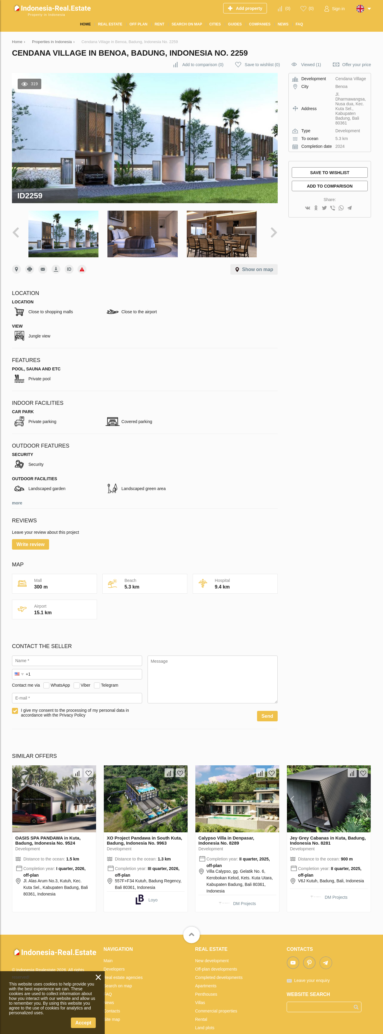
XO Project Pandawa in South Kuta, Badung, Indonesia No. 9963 (144, 828)
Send (267, 703)
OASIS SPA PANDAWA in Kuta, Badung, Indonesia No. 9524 (47, 828)
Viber (85, 672)
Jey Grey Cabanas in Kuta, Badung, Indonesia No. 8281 (328, 828)
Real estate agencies (123, 965)
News (109, 990)
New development (212, 948)
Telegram (109, 672)
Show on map (257, 257)
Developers (114, 956)
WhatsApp (60, 672)
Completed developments (219, 965)
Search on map (118, 973)
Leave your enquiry (312, 968)
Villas (200, 990)
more (17, 490)
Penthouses (206, 982)
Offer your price (356, 64)
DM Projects (244, 891)
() (287, 8)
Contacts (112, 998)
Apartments (206, 973)
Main (108, 948)
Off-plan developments (216, 956)
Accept (83, 1022)
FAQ (108, 982)
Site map (112, 1007)
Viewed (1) (311, 64)
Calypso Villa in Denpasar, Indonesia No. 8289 (226, 828)
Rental (201, 1007)
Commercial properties (216, 998)
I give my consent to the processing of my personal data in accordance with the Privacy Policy (75, 700)
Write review (30, 532)
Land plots (205, 1015)
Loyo (152, 887)
